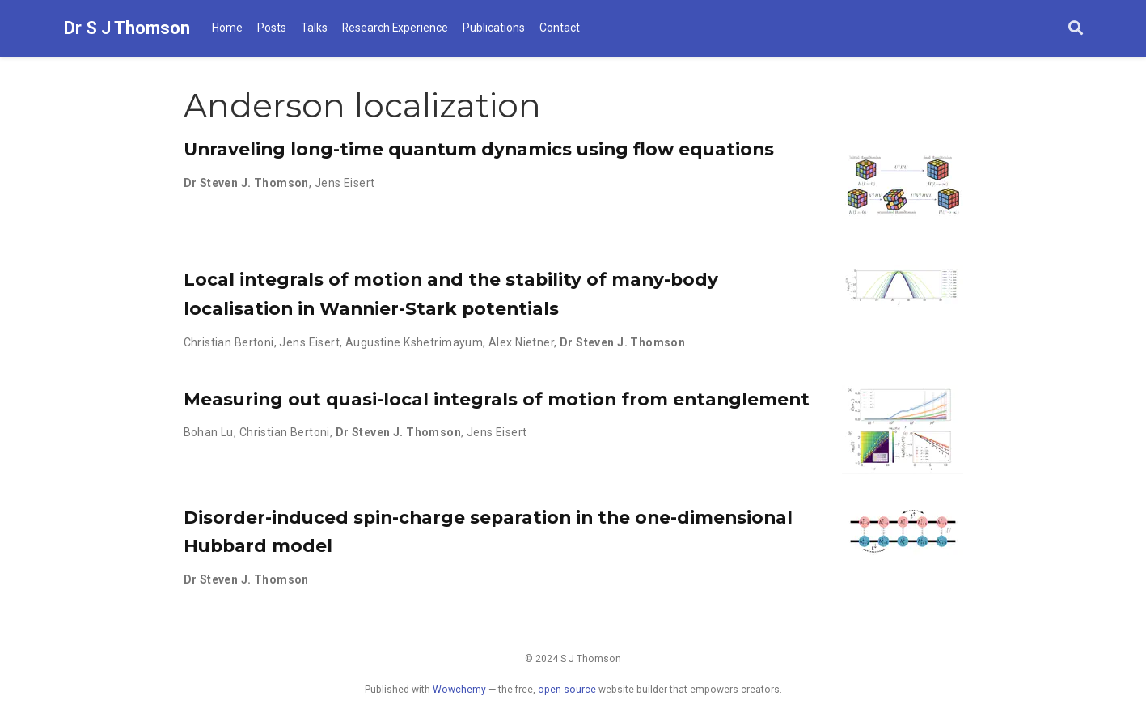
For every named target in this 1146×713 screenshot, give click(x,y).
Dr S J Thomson (127, 28)
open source (567, 689)
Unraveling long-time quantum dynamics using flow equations (479, 148)
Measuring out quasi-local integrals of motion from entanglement (497, 399)
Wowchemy (459, 689)
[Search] (1075, 28)
